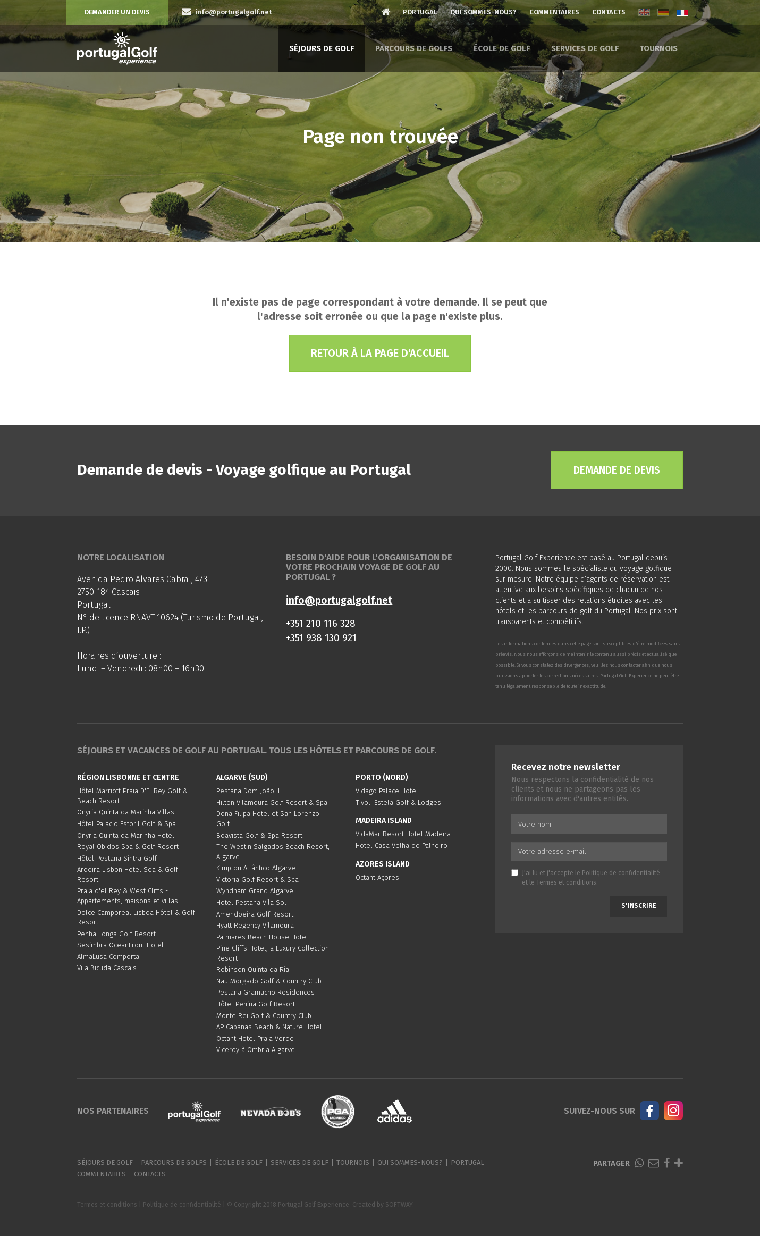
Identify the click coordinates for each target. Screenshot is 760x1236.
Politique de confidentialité (621, 873)
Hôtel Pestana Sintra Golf (117, 858)
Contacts (609, 12)
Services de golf (585, 48)
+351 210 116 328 (321, 623)
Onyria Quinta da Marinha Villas (125, 812)
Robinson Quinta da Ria (252, 969)
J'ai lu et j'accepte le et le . (585, 877)
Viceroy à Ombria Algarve (255, 1050)
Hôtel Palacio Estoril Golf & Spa (126, 824)
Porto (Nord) (382, 777)
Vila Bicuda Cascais (107, 968)
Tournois (659, 48)
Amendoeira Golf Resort (254, 914)
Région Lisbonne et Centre (128, 777)
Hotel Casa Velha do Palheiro (401, 846)
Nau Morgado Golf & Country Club (269, 981)
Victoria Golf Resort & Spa (257, 880)
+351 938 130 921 (321, 638)
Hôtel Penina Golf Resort (255, 1004)
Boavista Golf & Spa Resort (259, 835)
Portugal (420, 12)
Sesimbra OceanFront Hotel (120, 945)
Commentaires (554, 12)
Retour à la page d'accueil (380, 353)
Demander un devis (117, 12)
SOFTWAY (398, 1204)
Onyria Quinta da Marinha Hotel (125, 835)
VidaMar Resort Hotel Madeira (403, 834)
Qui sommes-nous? (483, 12)
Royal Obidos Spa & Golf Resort (128, 847)
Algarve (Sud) (242, 777)
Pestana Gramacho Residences (265, 992)
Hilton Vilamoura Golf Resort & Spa (271, 802)
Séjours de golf (321, 48)
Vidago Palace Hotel (387, 791)
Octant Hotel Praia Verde (255, 1038)
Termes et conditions (566, 882)
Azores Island (383, 864)
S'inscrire (638, 906)
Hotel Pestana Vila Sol (251, 902)
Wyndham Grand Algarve (254, 891)
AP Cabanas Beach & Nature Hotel (269, 1027)
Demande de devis (616, 470)
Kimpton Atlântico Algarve (255, 868)
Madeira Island (384, 820)
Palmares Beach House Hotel (262, 937)
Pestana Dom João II (248, 791)
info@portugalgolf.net (339, 600)
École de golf (502, 48)
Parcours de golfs (413, 48)
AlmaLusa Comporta (108, 957)
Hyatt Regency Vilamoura (255, 925)
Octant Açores (377, 877)
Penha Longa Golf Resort (116, 934)
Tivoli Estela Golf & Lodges (398, 802)
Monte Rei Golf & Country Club (263, 1016)
